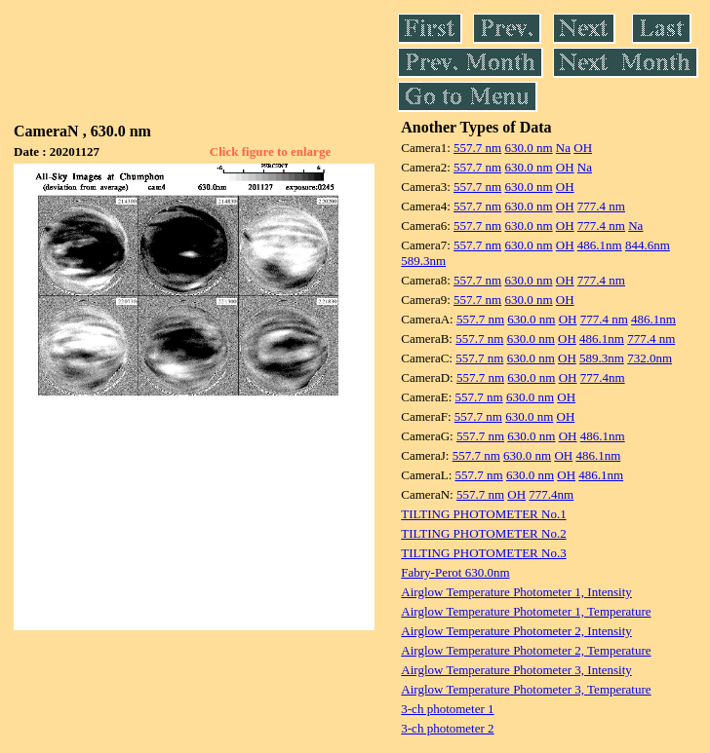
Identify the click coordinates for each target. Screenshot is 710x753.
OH (582, 147)
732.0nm (649, 358)
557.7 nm (477, 147)
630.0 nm (528, 147)
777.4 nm (601, 206)
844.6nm (647, 245)
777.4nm (602, 377)
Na (563, 147)
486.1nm (599, 245)
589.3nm (423, 260)
